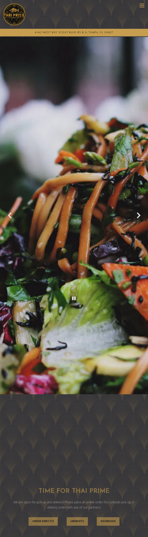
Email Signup (74, 532)
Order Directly (43, 495)
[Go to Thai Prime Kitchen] (74, 33)
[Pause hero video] (74, 279)
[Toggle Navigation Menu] (142, 5)
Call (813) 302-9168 (74, 524)
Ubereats (77, 495)
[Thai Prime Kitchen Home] (14, 14)
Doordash (108, 495)
